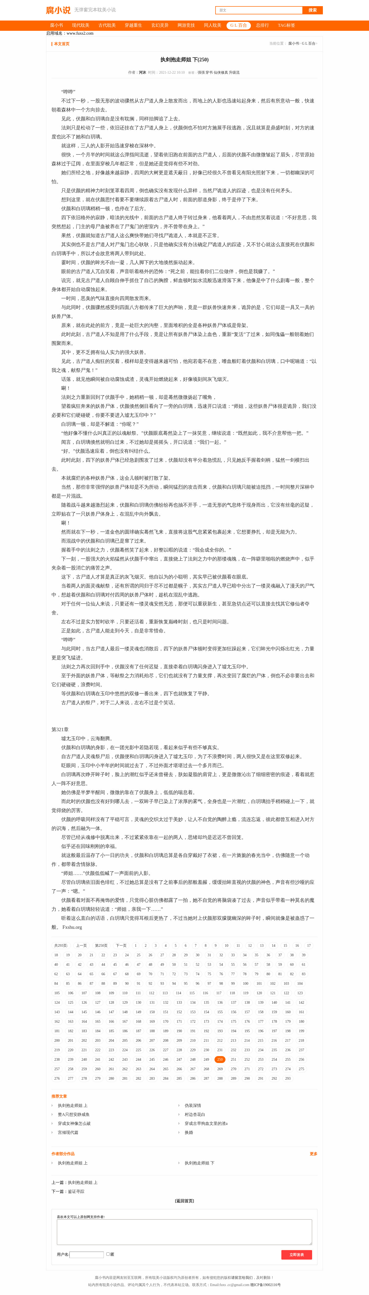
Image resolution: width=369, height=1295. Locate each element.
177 (260, 1021)
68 (127, 974)
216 (274, 1040)
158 (260, 1012)
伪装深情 (193, 1105)
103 (286, 983)
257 (57, 1069)
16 (297, 946)
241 (97, 1059)
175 (233, 1021)
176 (247, 1021)
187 (138, 1031)
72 (174, 974)
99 (233, 983)
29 (186, 955)
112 (151, 993)
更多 (313, 1154)
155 (220, 1012)
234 (260, 1050)
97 (209, 983)
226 (152, 1050)
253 (260, 1059)
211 (206, 1040)
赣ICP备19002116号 (265, 1285)
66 (103, 974)
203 (97, 1040)
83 (303, 974)
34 (245, 955)
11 (238, 946)
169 (152, 1021)
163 (70, 1021)
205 (125, 1040)
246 (165, 1059)
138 (247, 1002)
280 (111, 1078)
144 (70, 1012)
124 (57, 1002)
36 (268, 955)
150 (152, 1012)
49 (162, 965)
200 (57, 1040)
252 (247, 1059)
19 (68, 955)
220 (70, 1050)
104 (300, 983)
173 (206, 1021)
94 (174, 983)
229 (193, 1050)
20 (79, 955)
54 (221, 965)
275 (301, 1069)
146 (97, 1012)
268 (206, 1069)
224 (125, 1050)
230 (206, 1050)
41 (68, 965)
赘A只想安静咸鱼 (74, 1114)
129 (125, 1002)
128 (111, 1002)
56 (245, 965)
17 (309, 946)
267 (193, 1069)
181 (57, 1031)
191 (193, 1031)
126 (84, 1002)
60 (292, 965)
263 (138, 1069)
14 (273, 946)
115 (191, 993)
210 (193, 1040)
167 (125, 1021)
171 (179, 1021)
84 (56, 983)
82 (292, 974)
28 (174, 955)
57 (256, 965)
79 (256, 974)
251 (233, 1059)
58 (268, 965)
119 (245, 993)
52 (197, 965)
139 (260, 1002)
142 (301, 1002)
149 (138, 1012)
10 (226, 946)
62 (56, 974)
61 (303, 965)
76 (221, 974)
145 (84, 1012)
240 (84, 1059)
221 (84, 1050)
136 (220, 1002)
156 (233, 1012)
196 (260, 1031)
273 (274, 1069)
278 (84, 1078)
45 (115, 965)
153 (193, 1012)
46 (127, 965)
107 (84, 993)
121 (272, 993)
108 (97, 993)
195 (247, 1031)
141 (288, 1002)
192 (206, 1031)
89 (115, 983)
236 (288, 1050)
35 (256, 955)
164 (84, 1021)
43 (91, 965)
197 (274, 1031)
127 (97, 1002)
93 (162, 983)
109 (111, 993)
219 (57, 1050)
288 (220, 1078)
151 (165, 1012)
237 (301, 1050)
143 (57, 1012)
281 (125, 1078)
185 (111, 1031)
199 (301, 1031)
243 (125, 1059)
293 (288, 1078)
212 (219, 1040)
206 (138, 1040)
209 (179, 1040)
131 (152, 1002)
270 (233, 1069)
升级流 (234, 72)
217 (287, 1040)
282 (138, 1078)
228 (179, 1050)
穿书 (209, 72)
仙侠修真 (221, 72)
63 (68, 974)
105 (57, 993)
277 (70, 1078)
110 (124, 993)
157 (247, 1012)
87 (91, 983)
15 (285, 946)
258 (70, 1069)
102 (272, 983)
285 (179, 1078)
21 (91, 955)
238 (57, 1059)
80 (268, 974)
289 (233, 1078)
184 (97, 1031)
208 (165, 1040)
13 (261, 946)
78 (245, 974)
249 (206, 1059)
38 (292, 955)
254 (274, 1059)
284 (165, 1078)
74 (197, 974)
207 (152, 1040)
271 (247, 1069)
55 (233, 965)
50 (174, 965)
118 (232, 993)
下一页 (121, 946)
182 (70, 1031)
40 (56, 965)
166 (111, 1021)
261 (111, 1069)
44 (103, 965)
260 (97, 1069)
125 (70, 1002)
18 (56, 955)
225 (138, 1050)
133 (179, 1002)
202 (84, 1040)
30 (197, 955)
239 (70, 1059)
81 (280, 974)
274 (288, 1069)
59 (280, 965)
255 (288, 1059)
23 (115, 955)
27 (162, 955)
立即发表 (297, 1255)
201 (70, 1040)
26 (150, 955)
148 (125, 1012)
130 (138, 1002)
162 (57, 1021)
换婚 (189, 1132)
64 (79, 974)
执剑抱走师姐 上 (73, 1105)
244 (138, 1059)
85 (68, 983)
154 (206, 1012)
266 (179, 1069)
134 (193, 1002)
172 (193, 1021)
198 (288, 1031)
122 (286, 993)
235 (274, 1050)
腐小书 (293, 43)
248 (193, 1059)
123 (300, 993)
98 (221, 983)
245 (152, 1059)
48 (150, 965)
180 (301, 1021)
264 (152, 1069)
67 (115, 974)
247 (179, 1059)
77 (233, 974)
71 (162, 974)
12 (250, 946)
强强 (201, 72)
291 (260, 1078)
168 (138, 1021)
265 (165, 1069)
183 (84, 1031)
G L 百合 (308, 43)
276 (57, 1078)
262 (125, 1069)
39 (303, 955)
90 (127, 983)
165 (97, 1021)
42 (79, 965)
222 (97, 1050)
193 (220, 1031)
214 (247, 1040)
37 (280, 955)
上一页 (81, 946)
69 (138, 974)
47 (138, 965)
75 (209, 974)
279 (97, 1078)
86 (79, 983)
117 (218, 993)
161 (301, 1012)
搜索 (313, 10)
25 (138, 955)
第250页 (101, 946)
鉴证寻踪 (76, 1191)
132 (165, 1002)
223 (111, 1050)
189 (165, 1031)
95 (186, 983)
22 (103, 955)
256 (301, 1059)
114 (178, 993)
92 (150, 983)
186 (125, 1031)
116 (205, 993)
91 (138, 983)
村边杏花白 (195, 1114)
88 (103, 983)
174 (220, 1021)
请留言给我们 (242, 1278)
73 (186, 974)
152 (179, 1012)
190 (179, 1031)
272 (260, 1069)
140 (274, 1002)
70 (150, 974)
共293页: (61, 946)
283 (152, 1078)
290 (247, 1078)
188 (152, 1031)
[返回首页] (184, 1201)
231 (220, 1050)
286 (193, 1078)
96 (197, 983)
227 (165, 1050)
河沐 (142, 72)
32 (221, 955)
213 (233, 1040)
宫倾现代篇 (68, 1132)
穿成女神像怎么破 (74, 1123)
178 (274, 1021)
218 (301, 1040)
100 (245, 983)
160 (288, 1012)
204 (111, 1040)
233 (247, 1050)
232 (233, 1050)
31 (209, 955)
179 (288, 1021)
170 (165, 1021)
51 (186, 965)
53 (209, 965)
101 (259, 983)
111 (138, 993)
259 (84, 1069)
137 (233, 1002)
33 (233, 955)
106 (70, 993)
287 (206, 1078)
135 (206, 1002)
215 (260, 1040)
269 (220, 1069)
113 (165, 993)
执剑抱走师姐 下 (199, 1163)
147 (111, 1012)
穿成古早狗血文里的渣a (206, 1123)
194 (233, 1031)
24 (127, 955)
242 (111, 1059)
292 (274, 1078)
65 (91, 974)
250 (220, 1059)
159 (274, 1012)
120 (259, 993)
